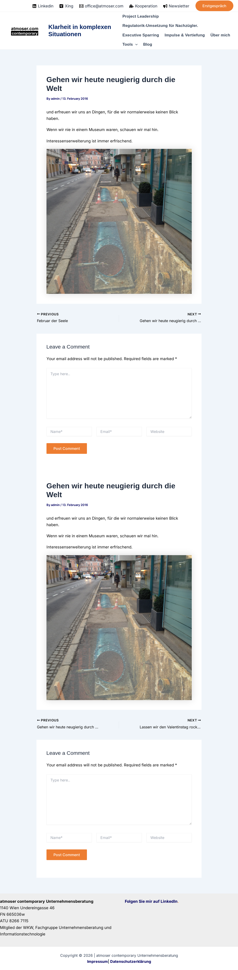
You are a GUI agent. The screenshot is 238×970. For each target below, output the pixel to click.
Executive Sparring (140, 35)
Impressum (97, 961)
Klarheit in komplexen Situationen (79, 30)
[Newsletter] (176, 6)
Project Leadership (140, 16)
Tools (130, 44)
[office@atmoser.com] (101, 6)
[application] (135, 44)
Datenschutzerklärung (130, 961)
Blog (147, 44)
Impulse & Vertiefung (185, 35)
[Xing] (66, 6)
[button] (214, 5)
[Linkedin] (43, 6)
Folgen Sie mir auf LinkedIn (151, 901)
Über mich (220, 35)
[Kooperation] (143, 6)
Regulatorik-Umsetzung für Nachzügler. (160, 25)
